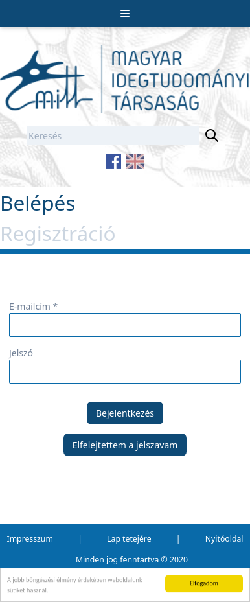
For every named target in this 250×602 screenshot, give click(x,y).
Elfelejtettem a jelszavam (125, 445)
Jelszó (21, 353)
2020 (179, 559)
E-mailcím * (33, 306)
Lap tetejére (129, 538)
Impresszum (30, 538)
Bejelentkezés (125, 413)
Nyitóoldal (224, 538)
